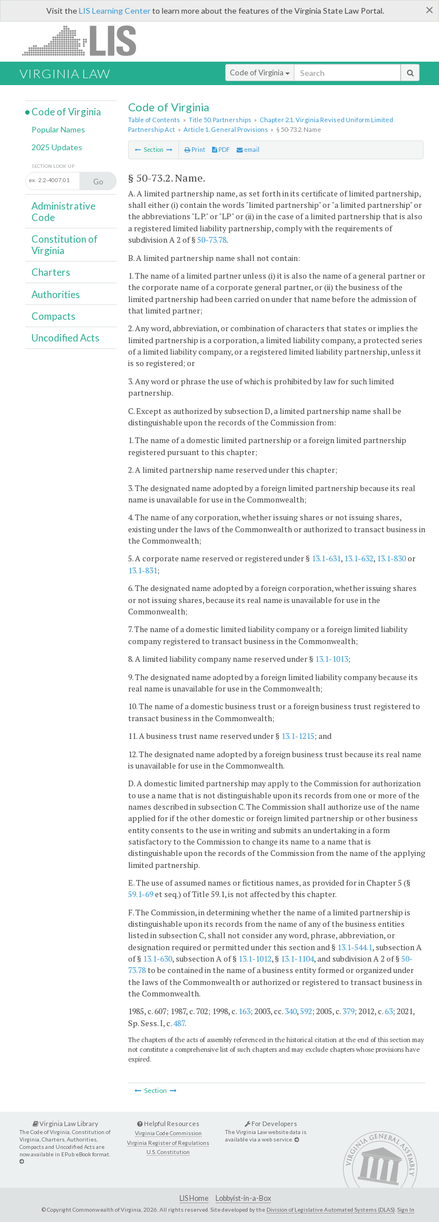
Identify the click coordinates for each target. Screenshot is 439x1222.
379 (348, 1011)
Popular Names (58, 129)
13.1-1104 (297, 958)
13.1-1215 (297, 735)
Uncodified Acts (65, 338)
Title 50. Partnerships (220, 119)
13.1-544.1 (354, 947)
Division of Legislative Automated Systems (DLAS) (330, 1209)
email (248, 149)
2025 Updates (56, 147)
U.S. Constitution (168, 1152)
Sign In (405, 1209)
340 (291, 1011)
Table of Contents (154, 119)
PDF (221, 149)
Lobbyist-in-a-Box (243, 1198)
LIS (85, 40)
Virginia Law (64, 73)
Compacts (53, 316)
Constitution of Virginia (64, 244)
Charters (50, 272)
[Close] (429, 9)
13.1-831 (142, 570)
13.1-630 (157, 958)
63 (389, 1011)
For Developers (271, 1123)
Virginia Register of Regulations (168, 1143)
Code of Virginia (260, 72)
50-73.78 (211, 239)
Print (195, 149)
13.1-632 (358, 558)
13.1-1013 (331, 658)
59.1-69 (140, 894)
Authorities (55, 294)
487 (179, 1023)
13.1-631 (326, 558)
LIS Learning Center (114, 10)
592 (306, 1011)
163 (244, 1011)
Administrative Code (63, 211)
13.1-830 (391, 558)
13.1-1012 (255, 958)
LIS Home (194, 1198)
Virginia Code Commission (168, 1133)
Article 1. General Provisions (225, 129)
